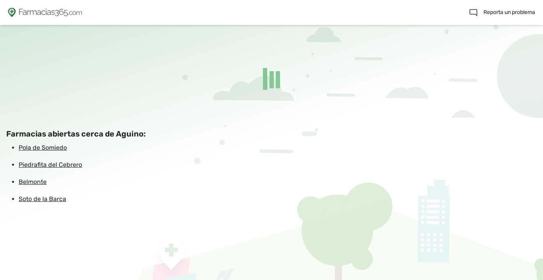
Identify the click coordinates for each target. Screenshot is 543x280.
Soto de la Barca (42, 199)
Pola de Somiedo (43, 147)
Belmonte (33, 182)
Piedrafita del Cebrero (50, 164)
